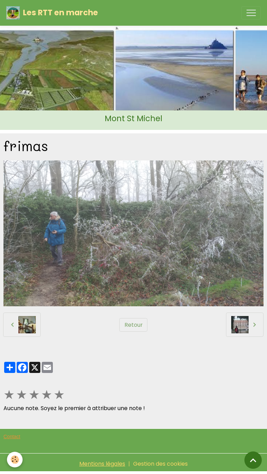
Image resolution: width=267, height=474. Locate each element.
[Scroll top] (253, 460)
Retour (133, 325)
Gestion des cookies (160, 464)
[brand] (52, 12)
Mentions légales (102, 464)
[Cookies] (15, 459)
